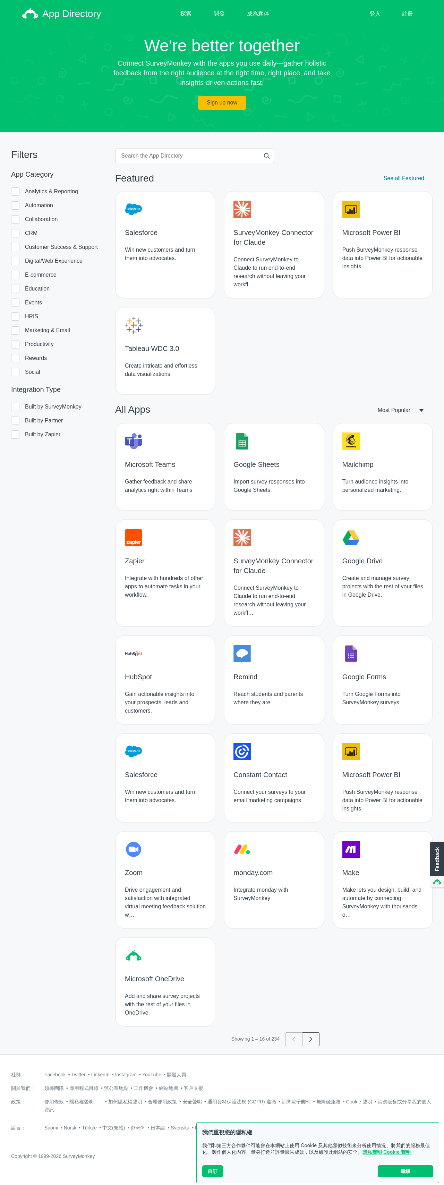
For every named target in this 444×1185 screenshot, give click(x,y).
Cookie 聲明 (397, 1152)
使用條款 (54, 1101)
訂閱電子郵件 (296, 1101)
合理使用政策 (162, 1101)
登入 (375, 14)
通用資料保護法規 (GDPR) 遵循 (241, 1101)
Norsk (70, 1128)
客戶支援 (193, 1088)
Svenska (180, 1128)
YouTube (151, 1074)
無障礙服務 (328, 1101)
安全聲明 (192, 1101)
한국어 (137, 1128)
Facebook (55, 1074)
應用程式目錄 (84, 1088)
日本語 (158, 1128)
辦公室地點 (116, 1088)
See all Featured (404, 178)
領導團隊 (54, 1088)
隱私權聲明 (81, 1101)
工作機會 (143, 1088)
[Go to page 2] (310, 1039)
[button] (436, 865)
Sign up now (222, 103)
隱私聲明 (372, 1152)
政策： (18, 1101)
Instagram (126, 1074)
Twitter (78, 1074)
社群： (18, 1074)
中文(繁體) (113, 1128)
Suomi (51, 1128)
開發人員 (176, 1074)
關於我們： (23, 1088)
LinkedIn (100, 1074)
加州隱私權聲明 (125, 1101)
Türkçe (89, 1128)
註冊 (407, 14)
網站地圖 (168, 1088)
